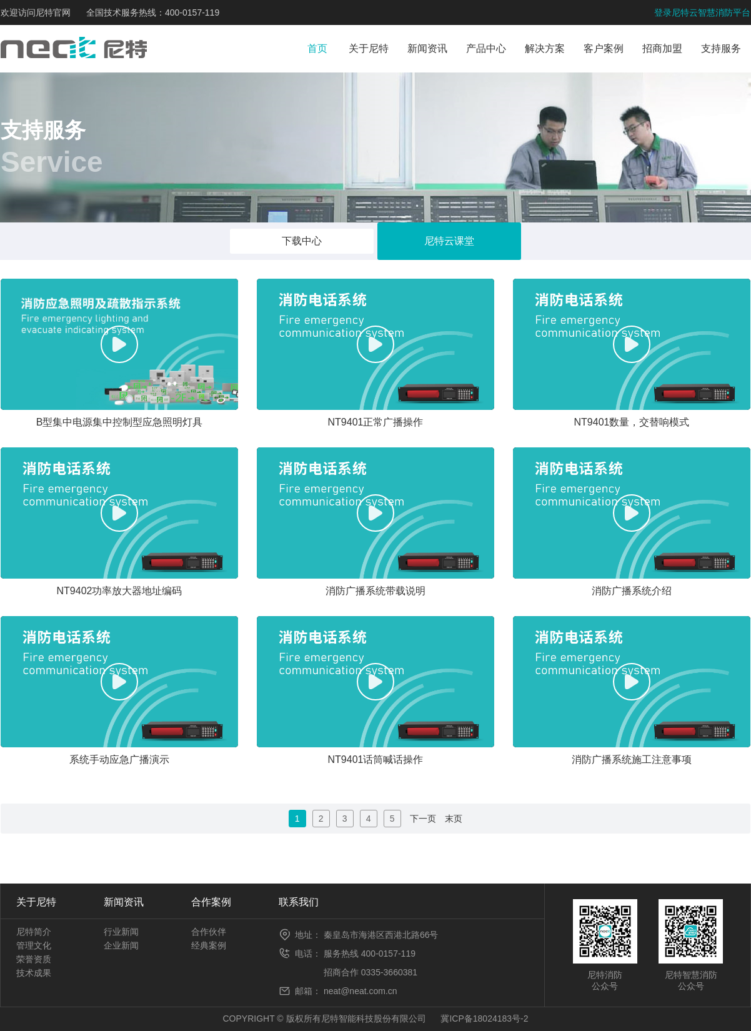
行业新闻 (121, 932)
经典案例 (208, 945)
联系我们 (299, 902)
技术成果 (33, 973)
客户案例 (604, 48)
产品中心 (486, 48)
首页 (317, 48)
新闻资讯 (427, 48)
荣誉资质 (33, 959)
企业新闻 (121, 945)
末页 (453, 819)
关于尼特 (369, 48)
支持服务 (721, 48)
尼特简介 (33, 932)
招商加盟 (662, 48)
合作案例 (211, 902)
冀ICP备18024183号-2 (484, 1019)
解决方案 (545, 48)
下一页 (423, 819)
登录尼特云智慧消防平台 (702, 12)
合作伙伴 (208, 932)
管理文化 (33, 945)
